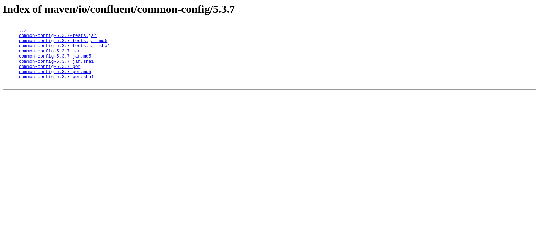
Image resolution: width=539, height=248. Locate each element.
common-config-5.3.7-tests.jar (58, 37)
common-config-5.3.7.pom (49, 74)
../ (23, 31)
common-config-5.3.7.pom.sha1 (56, 87)
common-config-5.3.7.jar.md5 (55, 62)
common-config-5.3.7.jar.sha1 (56, 68)
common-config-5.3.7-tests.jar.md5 (63, 43)
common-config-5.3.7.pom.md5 (55, 81)
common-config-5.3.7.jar (49, 56)
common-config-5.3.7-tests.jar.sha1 (64, 49)
